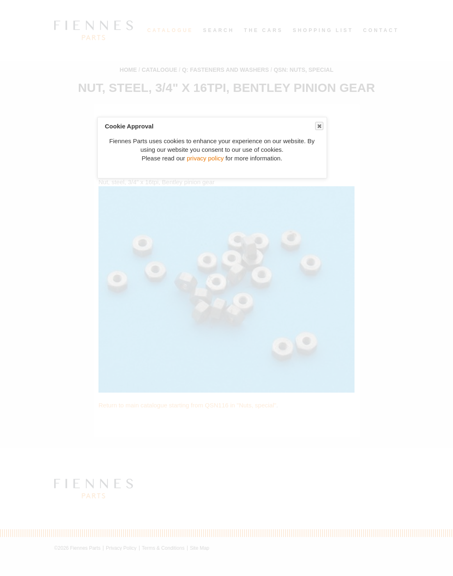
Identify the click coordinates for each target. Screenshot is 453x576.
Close (319, 126)
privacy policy (205, 158)
